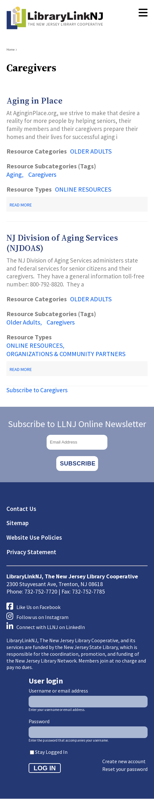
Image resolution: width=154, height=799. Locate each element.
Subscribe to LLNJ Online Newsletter (77, 424)
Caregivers (42, 174)
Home (10, 49)
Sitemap (17, 523)
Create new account (124, 761)
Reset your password (125, 769)
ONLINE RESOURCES (83, 189)
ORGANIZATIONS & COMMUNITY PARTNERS (65, 354)
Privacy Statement (31, 552)
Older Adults (23, 322)
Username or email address (58, 690)
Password (39, 721)
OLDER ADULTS (91, 151)
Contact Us (21, 509)
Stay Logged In (51, 752)
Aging (14, 174)
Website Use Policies (34, 537)
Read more (21, 205)
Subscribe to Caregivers (37, 390)
